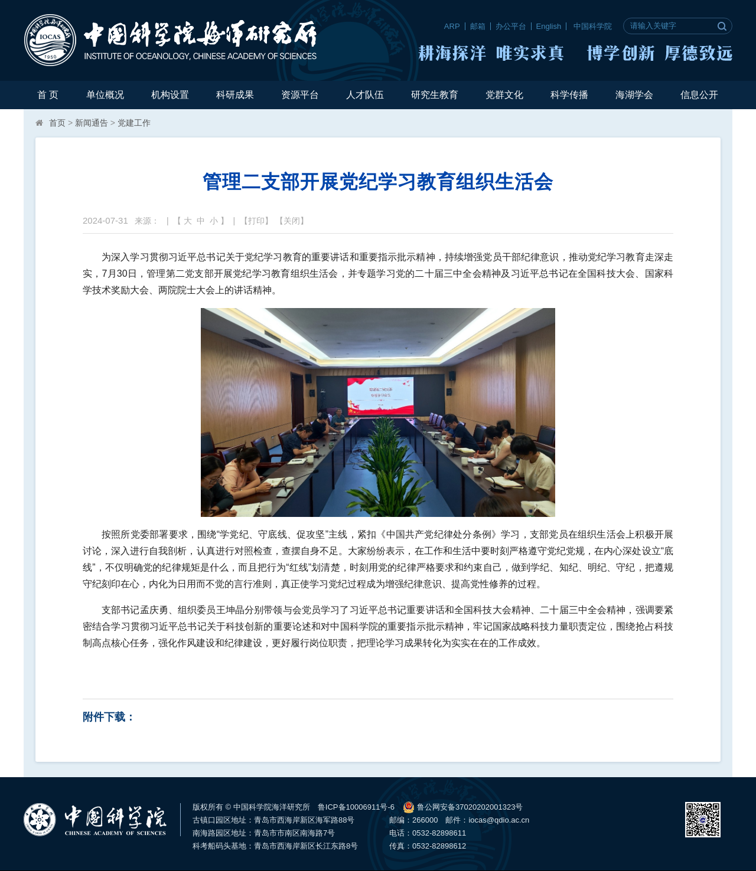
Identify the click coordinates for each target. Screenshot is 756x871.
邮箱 (477, 26)
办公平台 (511, 26)
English (549, 26)
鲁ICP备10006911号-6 (356, 807)
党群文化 (504, 95)
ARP (452, 26)
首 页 (47, 95)
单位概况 (105, 95)
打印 (256, 220)
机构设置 (170, 95)
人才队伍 (365, 95)
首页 (57, 122)
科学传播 (569, 95)
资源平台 (300, 95)
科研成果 (235, 95)
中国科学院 (592, 26)
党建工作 (134, 122)
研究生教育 (434, 95)
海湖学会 (634, 95)
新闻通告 (91, 122)
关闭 (292, 220)
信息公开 (699, 95)
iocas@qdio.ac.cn (498, 820)
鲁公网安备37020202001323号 (463, 807)
